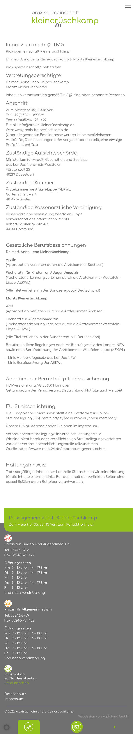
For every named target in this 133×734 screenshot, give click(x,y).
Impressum (13, 699)
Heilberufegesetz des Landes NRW (46, 358)
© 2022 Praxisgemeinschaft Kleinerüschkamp (38, 711)
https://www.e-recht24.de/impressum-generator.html (63, 449)
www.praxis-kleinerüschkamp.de (41, 130)
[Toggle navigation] (128, 5)
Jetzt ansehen (17, 683)
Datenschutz (15, 694)
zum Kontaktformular (76, 524)
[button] (6, 727)
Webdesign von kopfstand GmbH (103, 716)
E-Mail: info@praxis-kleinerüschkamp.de (40, 125)
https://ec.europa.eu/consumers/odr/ (84, 418)
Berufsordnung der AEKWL (39, 363)
